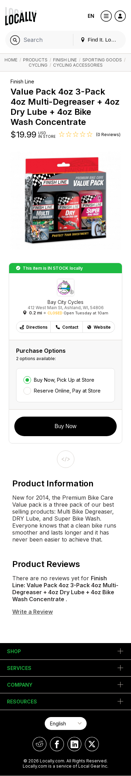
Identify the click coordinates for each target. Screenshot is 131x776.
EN (91, 16)
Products (35, 59)
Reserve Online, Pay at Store (67, 391)
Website (99, 327)
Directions (33, 327)
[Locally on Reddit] (39, 744)
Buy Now (65, 426)
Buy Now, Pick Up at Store (64, 380)
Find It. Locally (101, 40)
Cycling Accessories (78, 65)
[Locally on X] (92, 744)
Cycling (38, 65)
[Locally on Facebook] (57, 744)
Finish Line (65, 59)
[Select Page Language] (66, 723)
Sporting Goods (102, 59)
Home (11, 59)
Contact (66, 327)
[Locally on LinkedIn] (74, 744)
